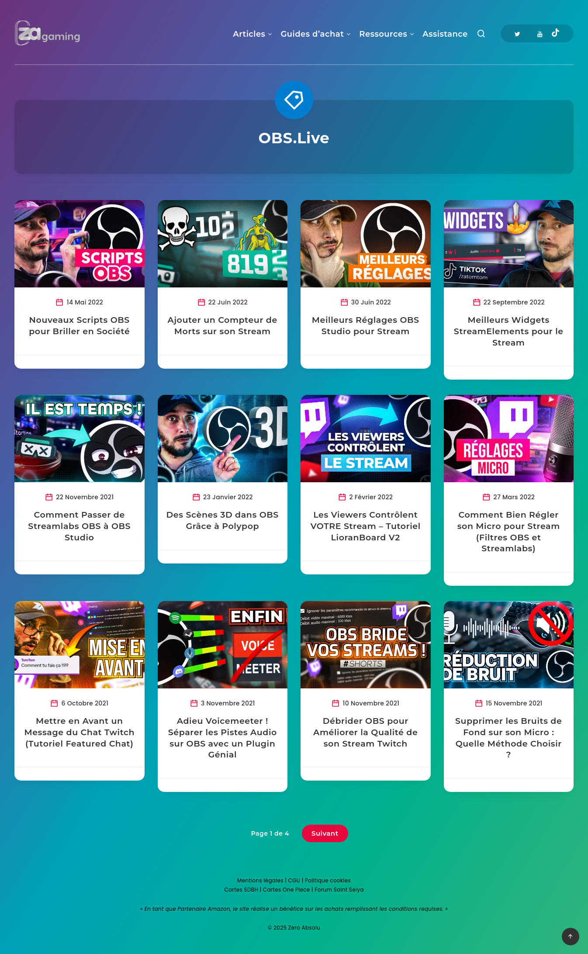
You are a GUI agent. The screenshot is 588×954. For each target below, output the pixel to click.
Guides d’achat (312, 34)
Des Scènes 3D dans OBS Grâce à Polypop (222, 520)
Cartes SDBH (241, 889)
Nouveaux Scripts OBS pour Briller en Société (79, 325)
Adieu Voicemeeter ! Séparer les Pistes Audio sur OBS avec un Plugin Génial (222, 738)
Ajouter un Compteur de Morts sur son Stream (222, 325)
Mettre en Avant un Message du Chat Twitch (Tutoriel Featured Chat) (79, 732)
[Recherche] (481, 36)
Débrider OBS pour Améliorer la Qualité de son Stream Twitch (365, 732)
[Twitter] (517, 33)
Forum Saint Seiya (339, 889)
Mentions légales (260, 880)
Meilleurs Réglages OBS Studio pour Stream (365, 325)
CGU (294, 880)
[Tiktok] (555, 33)
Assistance (444, 34)
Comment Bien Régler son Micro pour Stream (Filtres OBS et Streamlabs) (508, 531)
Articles (249, 34)
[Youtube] (540, 33)
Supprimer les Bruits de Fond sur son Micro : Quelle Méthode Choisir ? (508, 738)
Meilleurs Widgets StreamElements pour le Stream (509, 331)
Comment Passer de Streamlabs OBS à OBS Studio (79, 526)
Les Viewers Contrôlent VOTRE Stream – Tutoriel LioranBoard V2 (366, 526)
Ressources (383, 34)
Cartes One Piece (286, 889)
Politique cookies (328, 880)
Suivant (325, 833)
